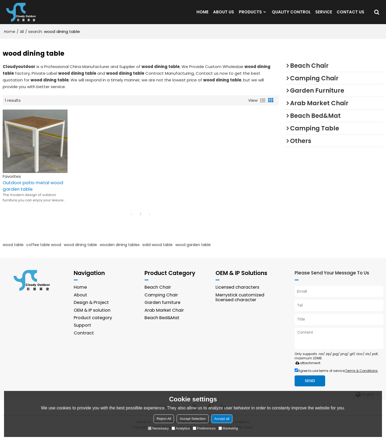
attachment (307, 369)
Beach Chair (157, 294)
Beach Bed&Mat (162, 325)
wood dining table (80, 251)
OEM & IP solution (92, 317)
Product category (93, 325)
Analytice (181, 428)
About (80, 302)
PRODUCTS (250, 15)
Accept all (221, 419)
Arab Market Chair (164, 317)
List (263, 107)
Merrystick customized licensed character (240, 304)
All (22, 38)
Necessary (158, 428)
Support (82, 332)
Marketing (228, 428)
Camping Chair (161, 302)
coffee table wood (43, 251)
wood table (13, 251)
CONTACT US (350, 15)
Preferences (204, 428)
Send (310, 387)
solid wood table (157, 251)
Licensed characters (238, 294)
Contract (84, 340)
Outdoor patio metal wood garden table (33, 192)
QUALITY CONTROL (291, 15)
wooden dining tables (120, 251)
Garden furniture (162, 309)
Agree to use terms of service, (336, 377)
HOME (202, 15)
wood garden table (193, 251)
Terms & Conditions (361, 377)
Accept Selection (193, 419)
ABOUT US (223, 15)
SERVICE (323, 15)
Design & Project (92, 309)
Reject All (164, 419)
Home (9, 38)
